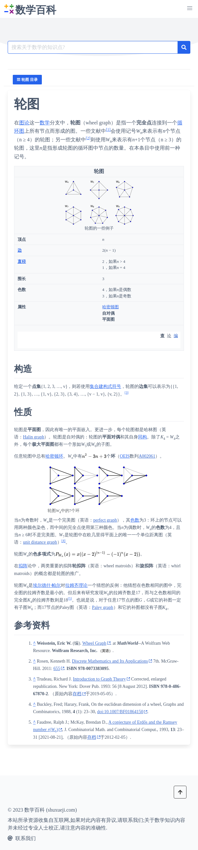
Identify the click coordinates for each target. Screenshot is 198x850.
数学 (45, 122)
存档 (76, 693)
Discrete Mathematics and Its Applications (110, 661)
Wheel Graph (94, 643)
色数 (134, 520)
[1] (108, 129)
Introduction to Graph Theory (99, 679)
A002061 (147, 456)
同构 (142, 437)
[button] (189, 8)
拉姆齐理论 (76, 585)
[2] (88, 138)
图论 (24, 122)
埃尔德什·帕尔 (47, 585)
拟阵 (23, 565)
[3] (126, 392)
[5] (70, 598)
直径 (22, 261)
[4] (63, 541)
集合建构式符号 (105, 386)
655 (56, 668)
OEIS (125, 456)
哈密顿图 (110, 306)
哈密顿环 (54, 456)
